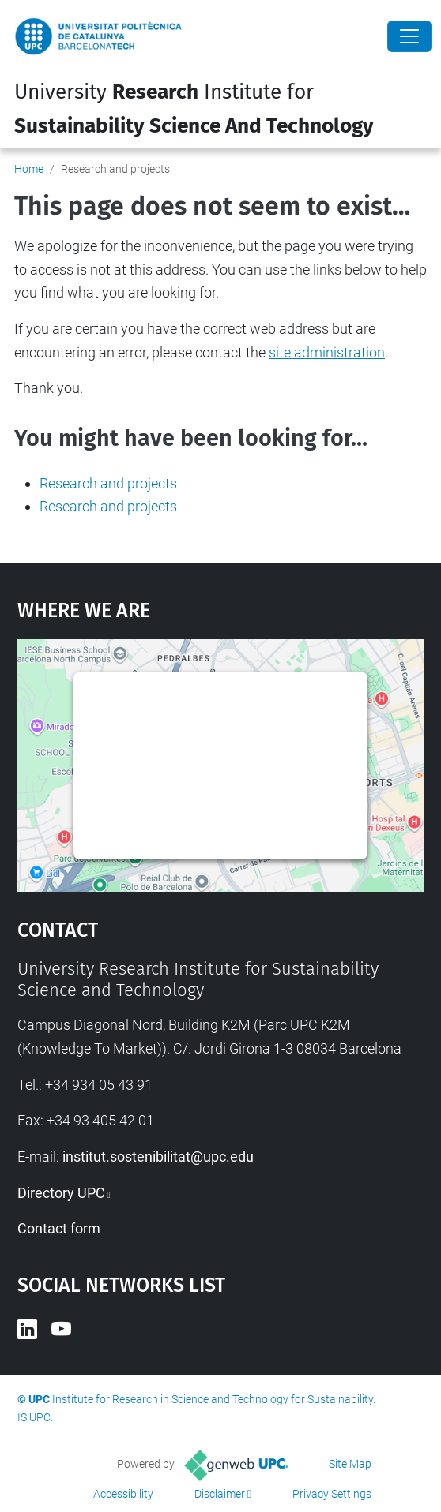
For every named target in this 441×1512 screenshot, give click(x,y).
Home (28, 169)
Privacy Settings (331, 1494)
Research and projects (108, 483)
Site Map (350, 1464)
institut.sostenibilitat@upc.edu (158, 1156)
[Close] (409, 36)
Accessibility (123, 1494)
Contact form (58, 1228)
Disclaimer (219, 1494)
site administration (327, 352)
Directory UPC (61, 1193)
